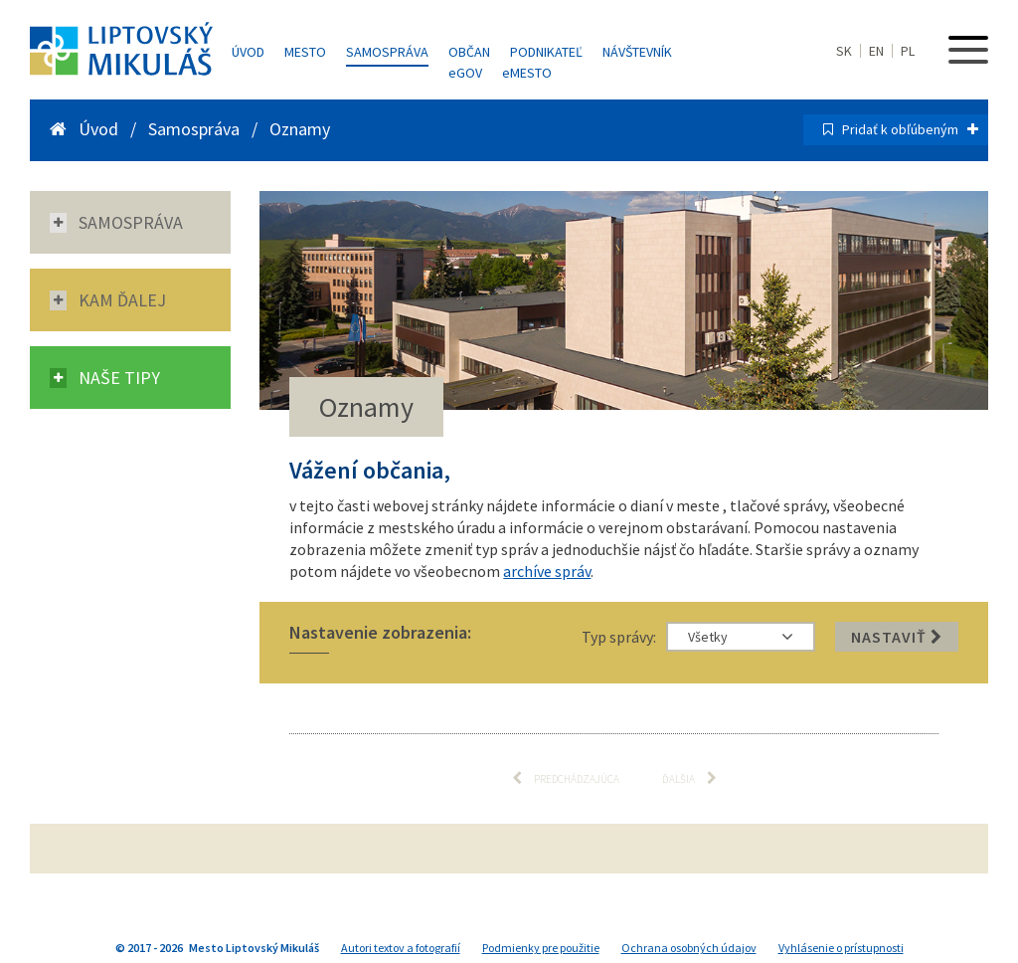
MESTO (527, 73)
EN (876, 51)
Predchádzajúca (565, 778)
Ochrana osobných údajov (689, 947)
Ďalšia (689, 778)
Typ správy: (619, 637)
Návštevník (637, 52)
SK (844, 51)
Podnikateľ (546, 52)
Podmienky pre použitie (540, 947)
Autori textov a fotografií (400, 947)
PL (908, 51)
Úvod (248, 52)
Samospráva (387, 52)
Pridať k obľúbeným (910, 129)
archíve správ (547, 571)
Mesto (305, 52)
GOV (465, 73)
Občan (469, 52)
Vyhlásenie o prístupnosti (841, 947)
